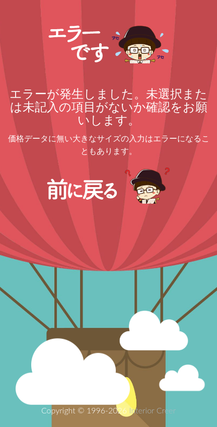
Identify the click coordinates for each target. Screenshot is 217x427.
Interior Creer (152, 410)
